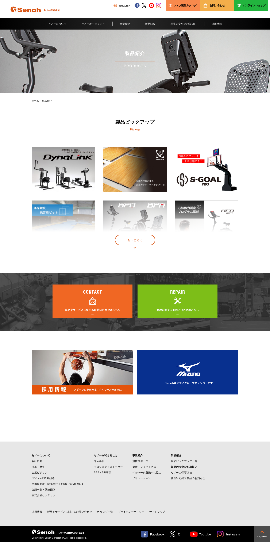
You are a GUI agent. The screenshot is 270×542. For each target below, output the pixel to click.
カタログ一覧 (105, 511)
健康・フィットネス (144, 466)
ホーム (35, 101)
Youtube (200, 534)
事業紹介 (125, 23)
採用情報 (217, 23)
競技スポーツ (140, 461)
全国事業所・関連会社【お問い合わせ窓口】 (58, 483)
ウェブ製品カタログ (185, 5)
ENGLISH (121, 5)
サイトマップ (157, 511)
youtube (151, 5)
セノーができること (93, 23)
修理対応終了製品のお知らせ (188, 478)
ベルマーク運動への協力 (147, 472)
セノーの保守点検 (181, 472)
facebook (137, 5)
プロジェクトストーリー (108, 466)
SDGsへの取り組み (43, 478)
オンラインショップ (254, 5)
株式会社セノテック (43, 495)
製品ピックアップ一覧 (184, 461)
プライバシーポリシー (131, 511)
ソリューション (141, 478)
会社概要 (37, 461)
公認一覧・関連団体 (43, 489)
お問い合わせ (217, 5)
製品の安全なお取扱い (183, 23)
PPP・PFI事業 (102, 472)
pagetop (262, 534)
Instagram (228, 534)
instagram (158, 5)
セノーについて (57, 23)
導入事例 (99, 461)
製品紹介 (150, 23)
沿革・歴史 (38, 466)
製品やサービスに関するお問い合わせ (69, 511)
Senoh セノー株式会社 (35, 16)
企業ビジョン (39, 472)
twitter (144, 5)
